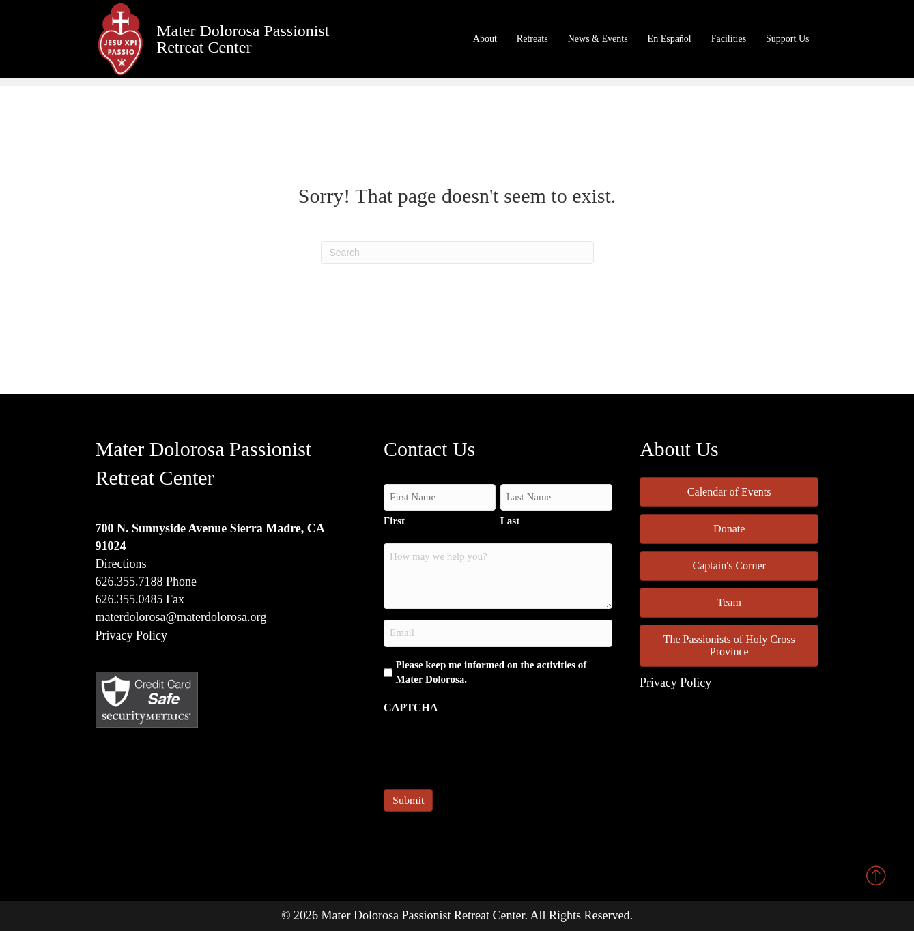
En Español (669, 38)
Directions (121, 564)
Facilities (728, 38)
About (485, 38)
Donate (729, 528)
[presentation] (487, 747)
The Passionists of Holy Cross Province (729, 645)
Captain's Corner (729, 565)
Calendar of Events (729, 492)
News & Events (598, 38)
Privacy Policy (132, 635)
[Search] (457, 252)
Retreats (532, 38)
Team (729, 602)
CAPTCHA (411, 707)
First (394, 520)
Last (509, 520)
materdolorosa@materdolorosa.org (181, 617)
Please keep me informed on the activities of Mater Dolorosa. (491, 672)
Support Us (787, 38)
